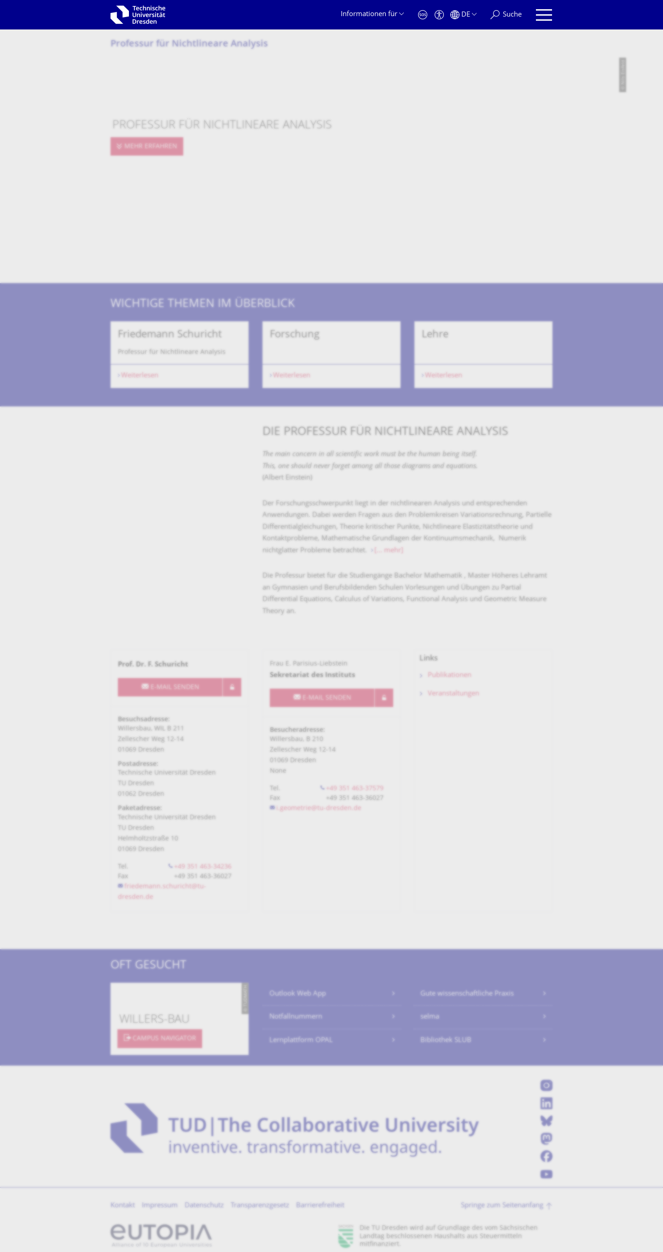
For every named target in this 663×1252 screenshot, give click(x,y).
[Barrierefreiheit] (439, 15)
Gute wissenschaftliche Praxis (467, 994)
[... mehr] (388, 550)
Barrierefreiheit (320, 1205)
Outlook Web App (297, 994)
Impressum (160, 1205)
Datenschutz (204, 1205)
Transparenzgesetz (260, 1205)
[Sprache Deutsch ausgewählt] (463, 15)
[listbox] (331, 354)
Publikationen (449, 675)
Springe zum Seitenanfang (502, 1205)
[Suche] (506, 15)
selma (429, 1017)
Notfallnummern (295, 1017)
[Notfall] (423, 15)
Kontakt (122, 1205)
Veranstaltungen (453, 693)
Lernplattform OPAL (301, 1040)
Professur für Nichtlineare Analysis (189, 44)
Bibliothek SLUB (445, 1040)
